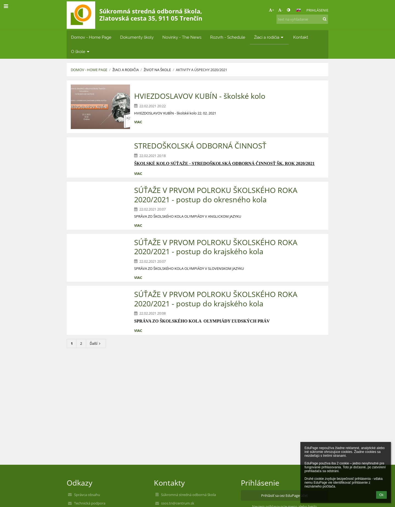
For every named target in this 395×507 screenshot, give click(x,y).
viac (138, 121)
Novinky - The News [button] (181, 37)
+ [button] (271, 9)
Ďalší (96, 343)
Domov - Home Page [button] (91, 37)
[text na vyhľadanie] (302, 19)
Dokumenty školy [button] (137, 37)
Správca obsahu (87, 494)
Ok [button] (381, 495)
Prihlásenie (317, 10)
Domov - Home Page (89, 69)
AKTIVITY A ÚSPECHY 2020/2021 (201, 69)
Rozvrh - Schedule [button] (227, 37)
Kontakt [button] (300, 37)
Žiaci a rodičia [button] (269, 37)
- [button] (280, 9)
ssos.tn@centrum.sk (177, 503)
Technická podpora (89, 503)
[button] (298, 10)
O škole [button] (81, 51)
